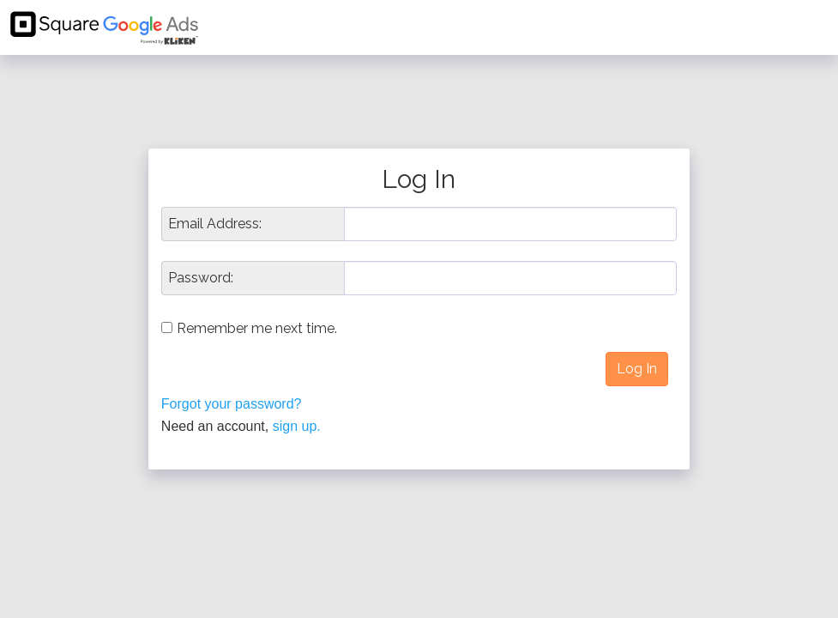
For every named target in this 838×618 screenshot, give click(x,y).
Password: (200, 278)
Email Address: (215, 224)
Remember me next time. (257, 328)
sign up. (297, 426)
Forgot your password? (231, 404)
